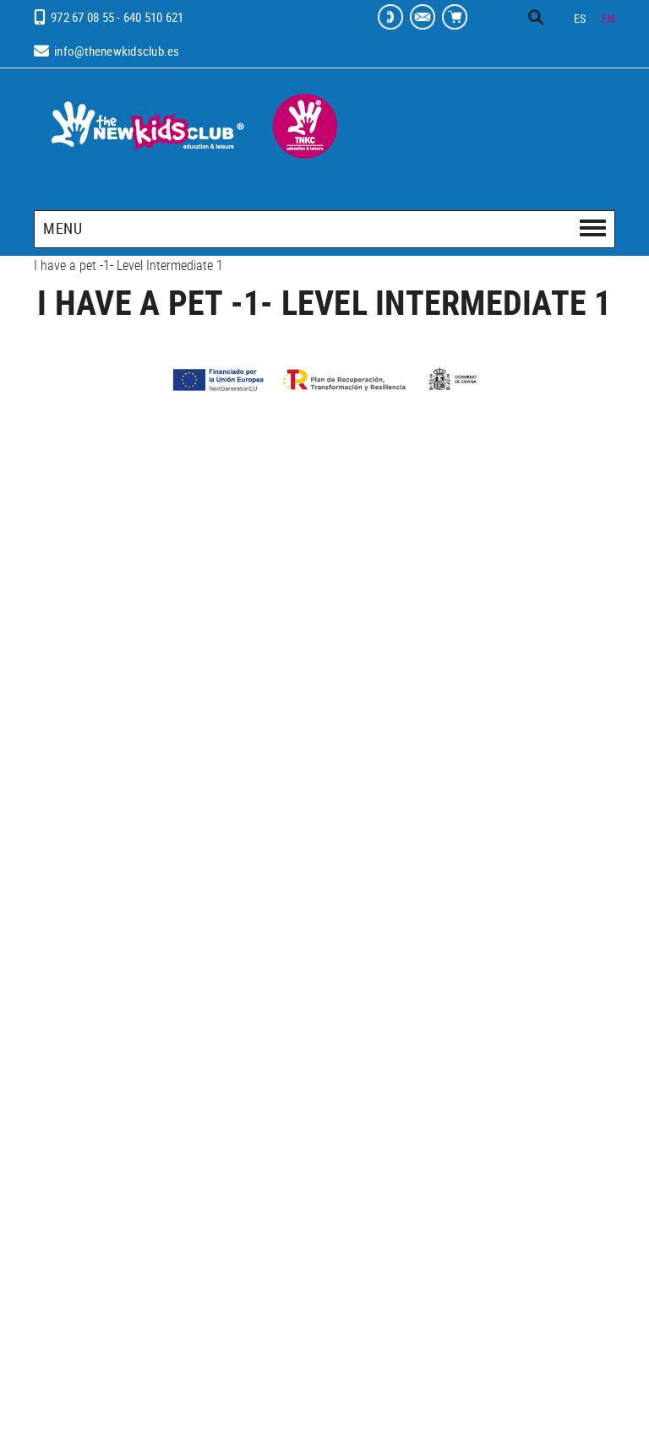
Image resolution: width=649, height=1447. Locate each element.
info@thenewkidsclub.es (117, 50)
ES (580, 18)
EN (609, 18)
